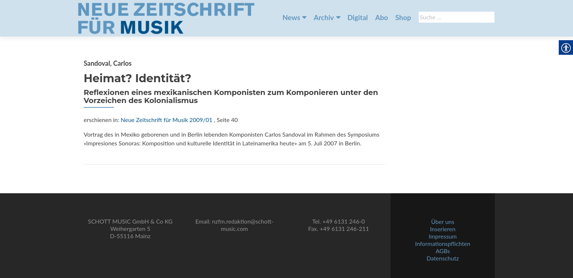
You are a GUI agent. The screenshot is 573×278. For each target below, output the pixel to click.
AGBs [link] (443, 250)
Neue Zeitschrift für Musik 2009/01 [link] (166, 119)
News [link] (291, 17)
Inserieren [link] (443, 228)
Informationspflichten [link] (442, 243)
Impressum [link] (442, 236)
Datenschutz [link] (442, 258)
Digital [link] (358, 17)
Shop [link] (403, 17)
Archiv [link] (324, 17)
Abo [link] (381, 17)
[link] (166, 18)
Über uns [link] (442, 221)
